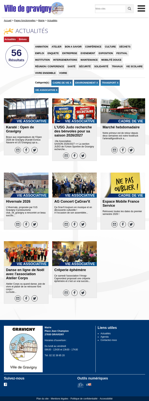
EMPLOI (39, 53)
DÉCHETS (124, 46)
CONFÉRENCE (93, 46)
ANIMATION (41, 46)
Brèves (23, 39)
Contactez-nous (108, 340)
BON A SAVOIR (73, 46)
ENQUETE (53, 53)
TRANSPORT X (110, 82)
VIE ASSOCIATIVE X (46, 90)
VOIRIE (63, 73)
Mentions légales (59, 398)
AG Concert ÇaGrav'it (72, 201)
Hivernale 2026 (18, 201)
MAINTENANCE (89, 60)
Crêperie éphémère (70, 270)
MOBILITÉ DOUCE (111, 60)
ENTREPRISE (69, 53)
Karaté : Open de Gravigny (20, 129)
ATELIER (56, 46)
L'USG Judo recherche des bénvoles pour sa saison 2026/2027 (73, 131)
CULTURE (110, 46)
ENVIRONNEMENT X (86, 82)
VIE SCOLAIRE (134, 66)
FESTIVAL (121, 53)
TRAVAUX (117, 66)
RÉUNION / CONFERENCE (49, 66)
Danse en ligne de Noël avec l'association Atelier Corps (25, 274)
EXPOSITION (106, 53)
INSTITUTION (42, 60)
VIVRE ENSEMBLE (45, 73)
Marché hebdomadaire (121, 127)
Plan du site (42, 398)
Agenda (104, 336)
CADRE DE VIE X (62, 82)
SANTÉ (71, 66)
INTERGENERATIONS (65, 60)
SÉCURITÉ (85, 66)
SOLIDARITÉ (101, 66)
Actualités (10, 39)
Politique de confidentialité (83, 398)
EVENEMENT (88, 53)
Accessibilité (106, 398)
